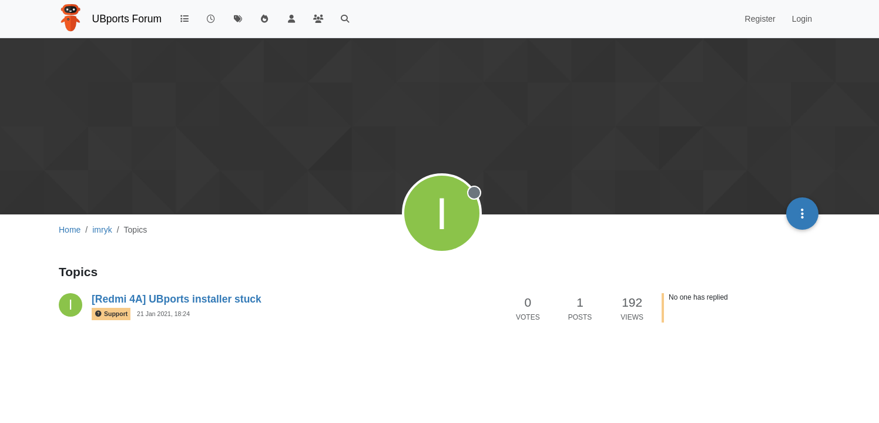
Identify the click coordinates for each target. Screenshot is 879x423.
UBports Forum (127, 19)
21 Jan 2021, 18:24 (163, 313)
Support (111, 314)
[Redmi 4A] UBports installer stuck (176, 299)
